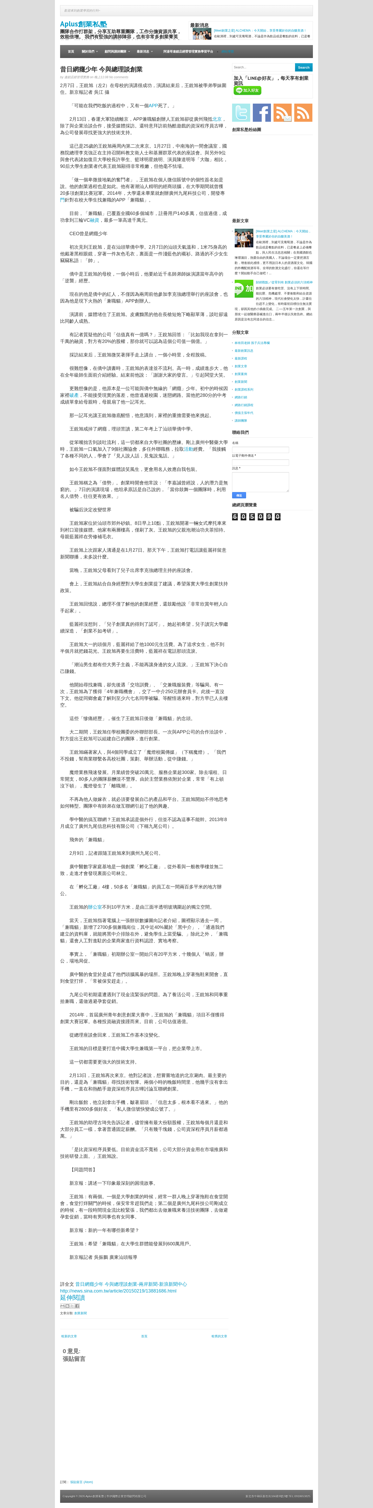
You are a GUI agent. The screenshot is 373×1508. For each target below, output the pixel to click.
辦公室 (95, 907)
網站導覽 (227, 51)
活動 (188, 449)
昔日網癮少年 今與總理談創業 (101, 69)
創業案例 (241, 374)
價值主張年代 (244, 413)
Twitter (241, 113)
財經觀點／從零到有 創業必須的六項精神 (284, 282)
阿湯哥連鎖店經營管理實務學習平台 (188, 51)
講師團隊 (241, 420)
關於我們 (88, 54)
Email (283, 113)
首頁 (71, 51)
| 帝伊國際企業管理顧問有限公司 (125, 1496)
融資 (94, 220)
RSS (303, 113)
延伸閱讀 (72, 1297)
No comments (118, 77)
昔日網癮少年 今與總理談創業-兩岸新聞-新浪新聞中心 (131, 1284)
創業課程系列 (244, 389)
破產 (74, 395)
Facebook (262, 113)
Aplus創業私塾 (83, 23)
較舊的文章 (219, 1336)
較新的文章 (69, 1336)
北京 (217, 119)
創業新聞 (80, 1313)
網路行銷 (241, 397)
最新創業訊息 (244, 351)
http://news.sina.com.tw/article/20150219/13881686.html (118, 1291)
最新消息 (143, 54)
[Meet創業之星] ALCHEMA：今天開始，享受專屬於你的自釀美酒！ (260, 30)
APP (153, 105)
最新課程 (241, 358)
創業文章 (241, 366)
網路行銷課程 (244, 405)
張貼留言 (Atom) (81, 1482)
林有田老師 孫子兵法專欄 (252, 343)
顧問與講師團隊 (115, 54)
